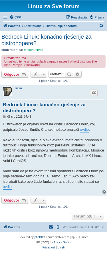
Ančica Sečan (62, 242)
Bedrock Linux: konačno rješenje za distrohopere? (46, 40)
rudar (18, 88)
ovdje (84, 129)
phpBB (39, 237)
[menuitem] (15, 17)
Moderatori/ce (33, 49)
